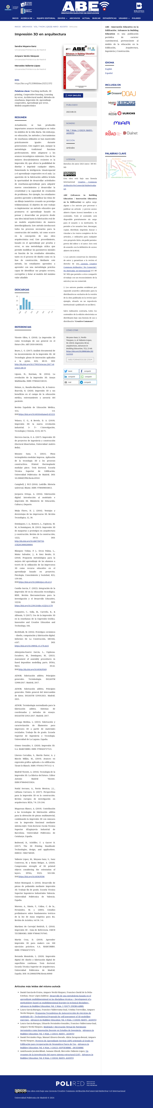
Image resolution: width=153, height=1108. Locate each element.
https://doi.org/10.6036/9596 (32, 876)
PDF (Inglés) (74, 95)
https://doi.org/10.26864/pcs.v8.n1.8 (35, 582)
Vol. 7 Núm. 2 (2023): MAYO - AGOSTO (51, 27)
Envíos (62, 18)
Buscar (96, 18)
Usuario (123, 18)
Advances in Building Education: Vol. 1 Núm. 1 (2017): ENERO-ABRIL (52, 1006)
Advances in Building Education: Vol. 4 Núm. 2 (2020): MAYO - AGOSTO (63, 1020)
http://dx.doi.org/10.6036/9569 (33, 669)
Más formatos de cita (79, 359)
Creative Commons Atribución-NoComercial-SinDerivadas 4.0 (80, 185)
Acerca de (27, 18)
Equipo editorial (46, 18)
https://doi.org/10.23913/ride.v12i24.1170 (34, 605)
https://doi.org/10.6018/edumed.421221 (37, 414)
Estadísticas (109, 18)
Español (108, 73)
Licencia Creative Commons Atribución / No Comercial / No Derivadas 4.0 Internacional (80, 267)
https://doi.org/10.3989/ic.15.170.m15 (32, 645)
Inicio (15, 18)
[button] (71, 371)
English (108, 69)
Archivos (75, 18)
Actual (86, 18)
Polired (136, 18)
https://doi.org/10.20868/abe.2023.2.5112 (33, 83)
